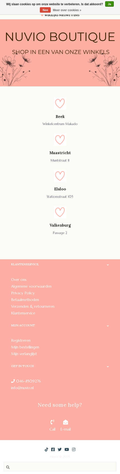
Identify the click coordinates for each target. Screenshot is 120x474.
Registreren (20, 340)
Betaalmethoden (25, 299)
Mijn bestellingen (25, 347)
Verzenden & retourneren (32, 306)
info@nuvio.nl (22, 387)
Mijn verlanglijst (24, 353)
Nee (45, 10)
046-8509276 (26, 381)
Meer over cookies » (67, 10)
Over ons (18, 279)
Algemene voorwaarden (31, 286)
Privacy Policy (23, 293)
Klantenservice (23, 313)
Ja (109, 4)
